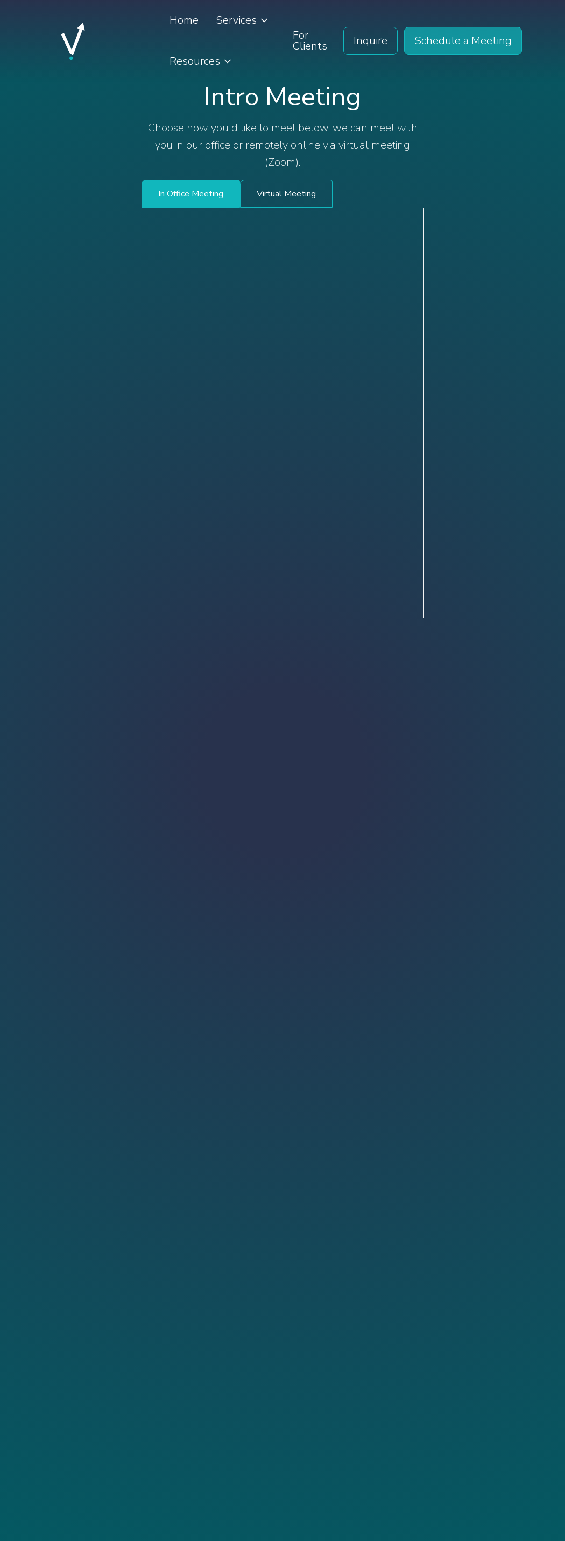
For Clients (310, 40)
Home (184, 20)
